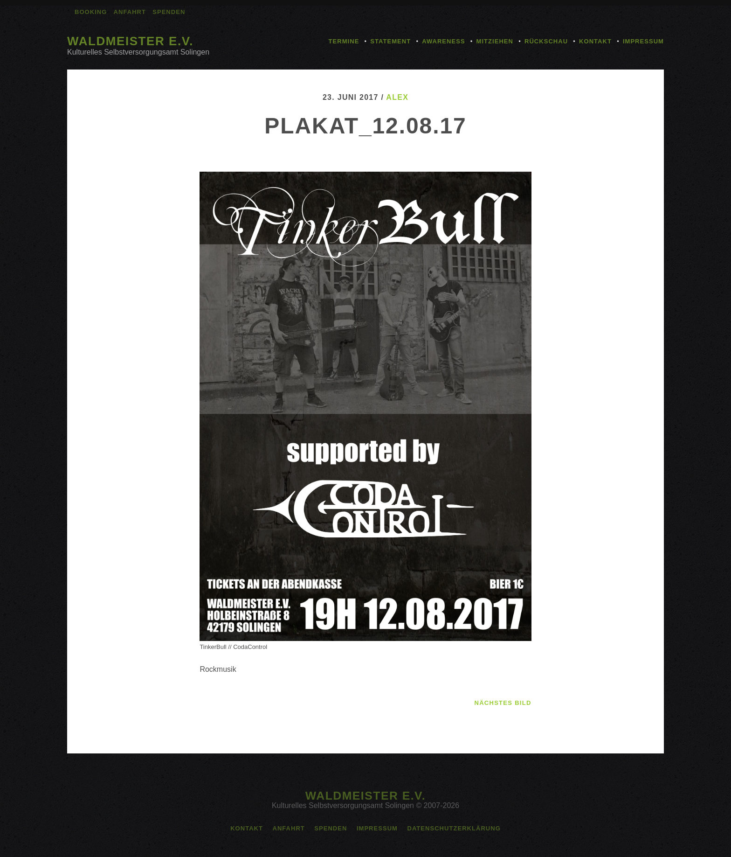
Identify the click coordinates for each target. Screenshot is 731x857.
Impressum (643, 41)
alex (397, 97)
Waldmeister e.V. (130, 41)
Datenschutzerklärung (453, 828)
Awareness (443, 41)
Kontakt (595, 41)
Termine (344, 41)
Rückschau (546, 41)
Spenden (168, 11)
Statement (390, 41)
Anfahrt (130, 11)
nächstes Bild (503, 702)
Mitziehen (494, 41)
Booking (91, 11)
